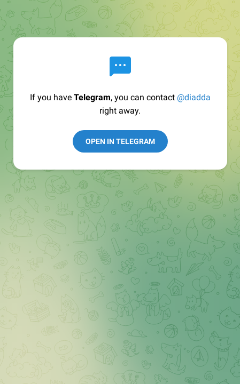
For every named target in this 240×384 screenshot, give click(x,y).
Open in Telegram (120, 141)
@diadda (194, 97)
